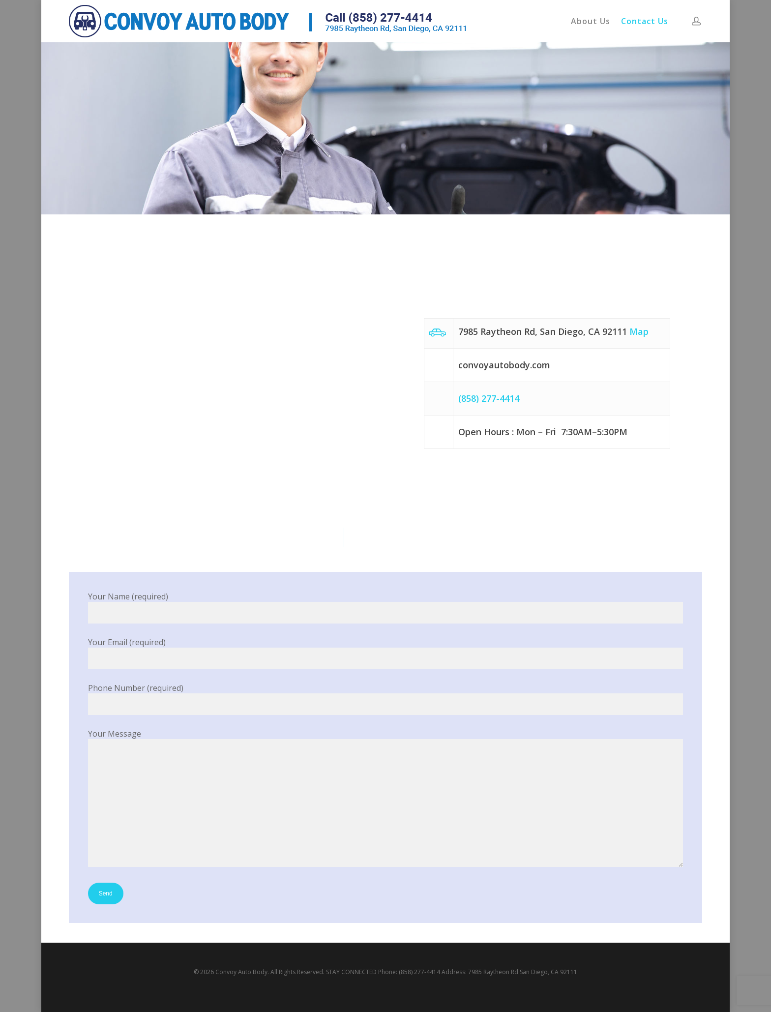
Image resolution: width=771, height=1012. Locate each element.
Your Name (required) (385, 607)
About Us (590, 21)
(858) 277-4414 (488, 398)
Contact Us (644, 21)
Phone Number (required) (385, 699)
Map (639, 331)
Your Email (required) (385, 653)
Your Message (385, 798)
